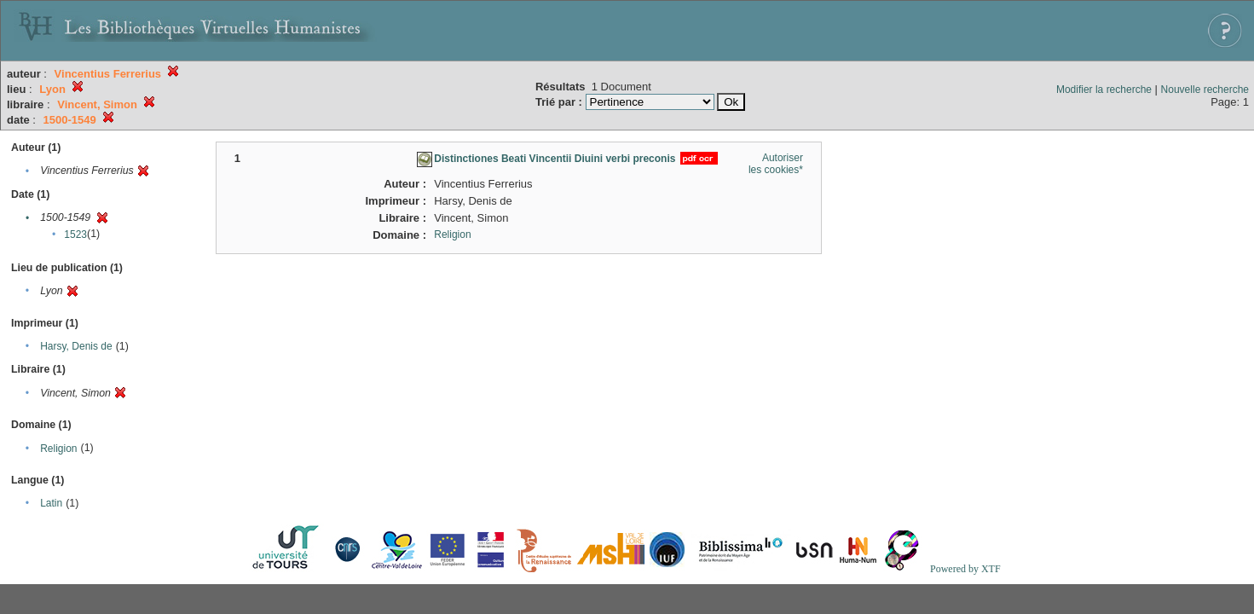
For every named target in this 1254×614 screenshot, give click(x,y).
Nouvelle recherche (1205, 90)
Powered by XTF (965, 569)
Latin (51, 503)
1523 (75, 234)
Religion (58, 449)
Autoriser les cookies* (775, 164)
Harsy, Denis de (76, 346)
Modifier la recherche (1104, 90)
